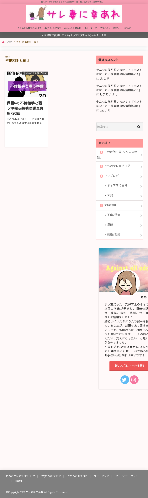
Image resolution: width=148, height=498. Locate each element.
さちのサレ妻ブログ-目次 (29, 28)
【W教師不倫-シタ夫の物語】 (117, 154)
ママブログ (111, 176)
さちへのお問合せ (72, 28)
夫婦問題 (110, 205)
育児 (110, 195)
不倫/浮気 (113, 215)
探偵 (110, 224)
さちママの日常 (117, 185)
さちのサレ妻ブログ (117, 166)
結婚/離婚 (113, 234)
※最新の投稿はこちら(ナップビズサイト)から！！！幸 (75, 35)
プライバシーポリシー (110, 28)
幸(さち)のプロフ (53, 28)
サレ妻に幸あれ (34, 492)
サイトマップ (90, 28)
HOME (127, 28)
